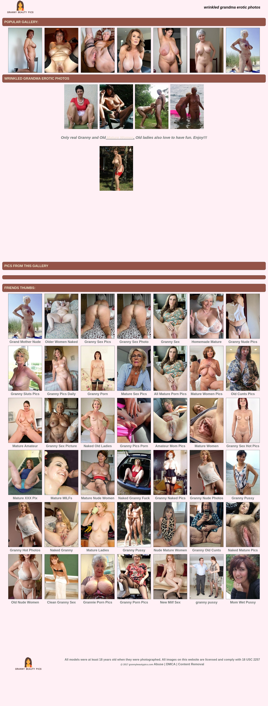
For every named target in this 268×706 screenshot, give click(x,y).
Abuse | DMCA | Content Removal (179, 695)
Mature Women (120, 137)
